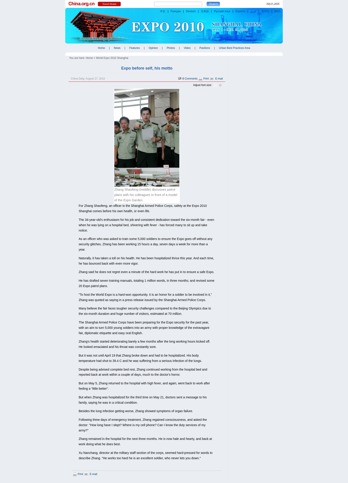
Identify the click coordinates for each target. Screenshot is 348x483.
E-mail (219, 78)
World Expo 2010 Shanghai (112, 58)
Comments (191, 78)
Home (89, 58)
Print (206, 78)
